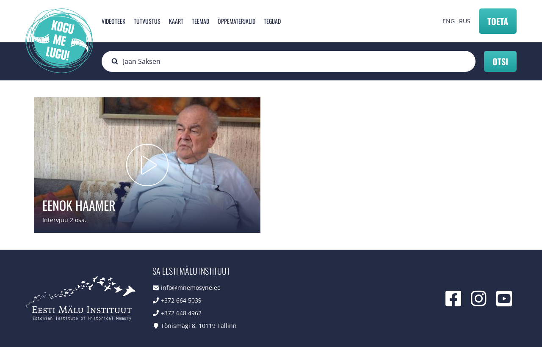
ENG (448, 21)
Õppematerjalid (236, 21)
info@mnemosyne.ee (191, 288)
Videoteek (113, 21)
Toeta (497, 21)
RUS (464, 21)
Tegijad (272, 21)
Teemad (200, 21)
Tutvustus (147, 21)
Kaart (176, 21)
